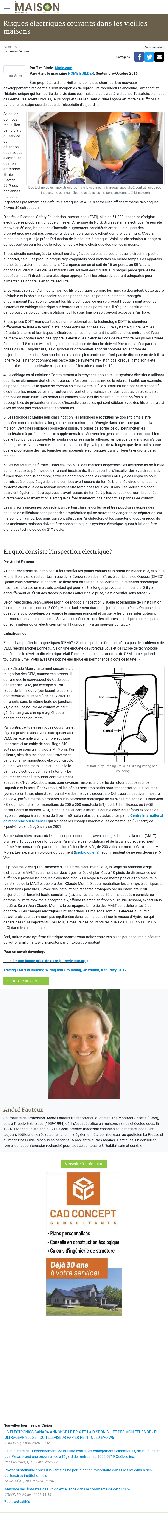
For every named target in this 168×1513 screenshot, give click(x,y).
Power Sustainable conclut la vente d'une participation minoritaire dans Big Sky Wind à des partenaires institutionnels (78, 1473)
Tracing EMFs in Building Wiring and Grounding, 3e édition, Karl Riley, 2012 (65, 970)
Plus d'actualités (16, 1501)
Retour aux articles (26, 981)
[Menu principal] (7, 7)
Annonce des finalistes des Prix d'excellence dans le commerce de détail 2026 (68, 1489)
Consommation (154, 47)
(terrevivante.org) (73, 961)
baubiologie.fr (86, 852)
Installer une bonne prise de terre (30, 961)
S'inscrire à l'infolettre (84, 1164)
